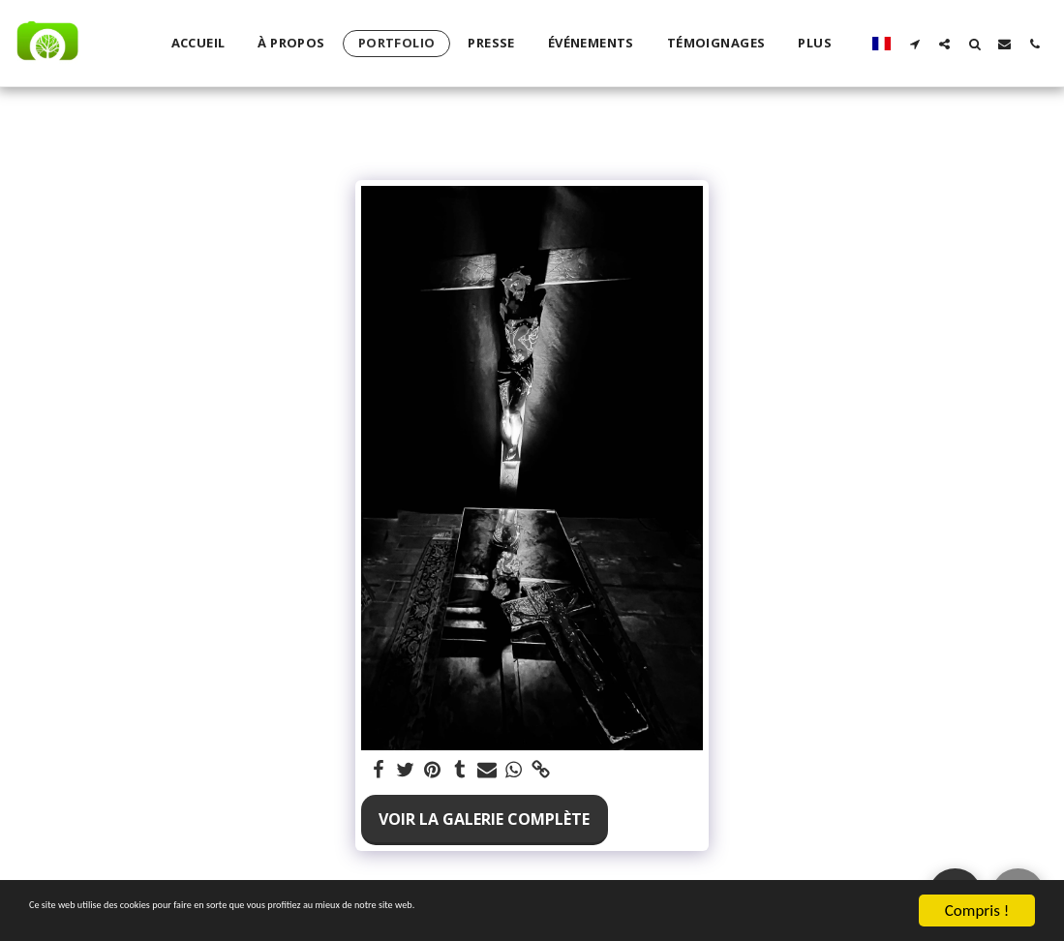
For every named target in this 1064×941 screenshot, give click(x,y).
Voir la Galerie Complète (484, 819)
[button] (914, 43)
